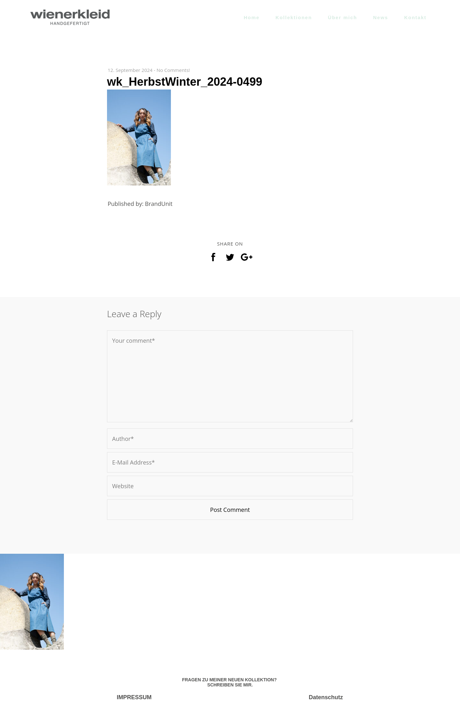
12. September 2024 (130, 70)
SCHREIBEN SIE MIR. (230, 684)
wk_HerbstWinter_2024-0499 (184, 81)
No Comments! (173, 70)
